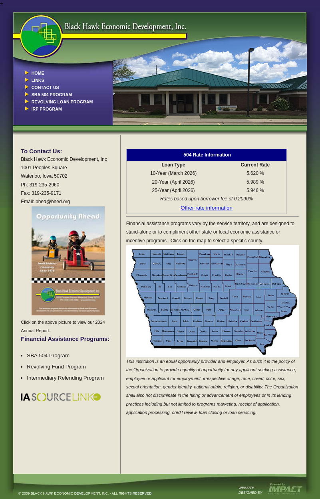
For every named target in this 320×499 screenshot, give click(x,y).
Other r (189, 208)
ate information (215, 208)
